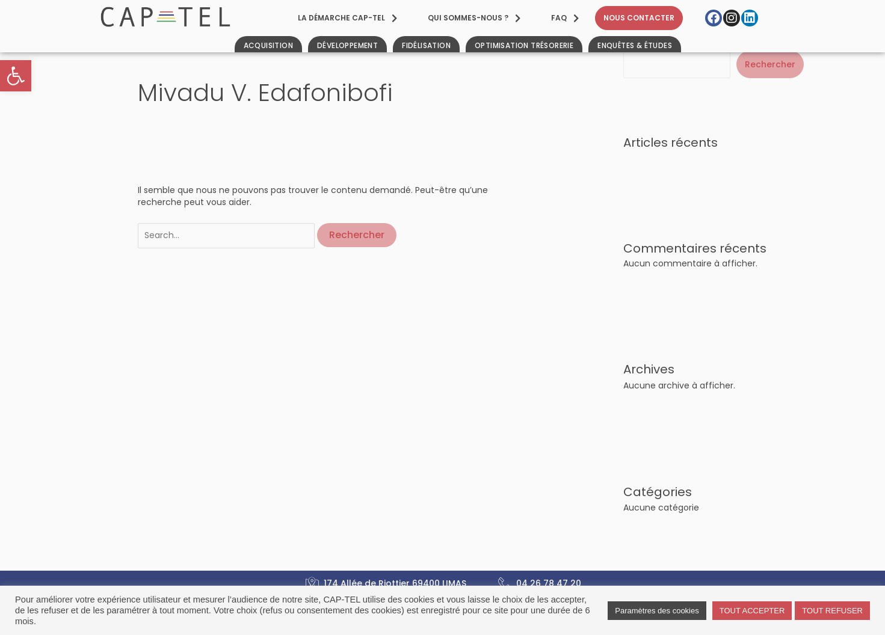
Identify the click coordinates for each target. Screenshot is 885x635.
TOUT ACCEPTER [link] (752, 610)
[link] (15, 75)
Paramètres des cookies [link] (656, 610)
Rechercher (770, 64)
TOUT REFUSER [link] (832, 610)
